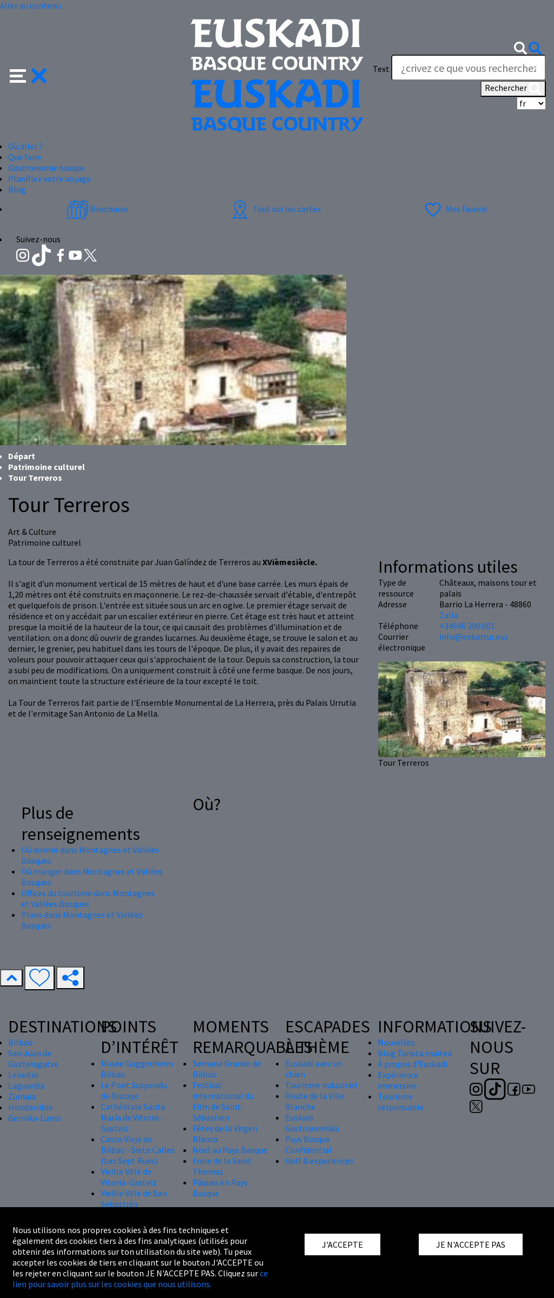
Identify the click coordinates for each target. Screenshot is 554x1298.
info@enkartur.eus (473, 636)
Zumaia (22, 1096)
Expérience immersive (398, 1080)
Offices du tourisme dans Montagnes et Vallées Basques (88, 898)
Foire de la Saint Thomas (222, 1166)
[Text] (468, 68)
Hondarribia (30, 1107)
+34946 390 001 (467, 625)
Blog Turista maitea (415, 1053)
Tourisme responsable (401, 1101)
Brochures (97, 208)
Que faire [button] (25, 156)
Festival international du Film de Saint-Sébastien (223, 1101)
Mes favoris (454, 208)
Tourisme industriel (321, 1085)
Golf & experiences (319, 1160)
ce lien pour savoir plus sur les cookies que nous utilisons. (140, 1278)
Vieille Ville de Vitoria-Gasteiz (129, 1177)
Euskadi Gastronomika (312, 1123)
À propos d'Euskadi (412, 1063)
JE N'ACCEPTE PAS (470, 1244)
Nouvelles (396, 1042)
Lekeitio (23, 1074)
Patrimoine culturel (46, 466)
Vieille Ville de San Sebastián (134, 1198)
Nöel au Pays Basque (230, 1149)
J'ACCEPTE (342, 1244)
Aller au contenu (30, 5)
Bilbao (20, 1042)
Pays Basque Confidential (308, 1144)
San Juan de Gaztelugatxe (33, 1058)
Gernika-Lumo (34, 1117)
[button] (28, 74)
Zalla (448, 615)
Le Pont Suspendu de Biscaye (134, 1090)
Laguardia (26, 1085)
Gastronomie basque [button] (46, 167)
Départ (21, 456)
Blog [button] (17, 189)
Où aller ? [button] (25, 146)
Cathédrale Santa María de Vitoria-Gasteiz (133, 1117)
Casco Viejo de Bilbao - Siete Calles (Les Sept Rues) (138, 1150)
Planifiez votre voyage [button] (49, 178)
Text (381, 68)
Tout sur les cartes (275, 208)
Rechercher (513, 88)
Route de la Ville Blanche (315, 1101)
